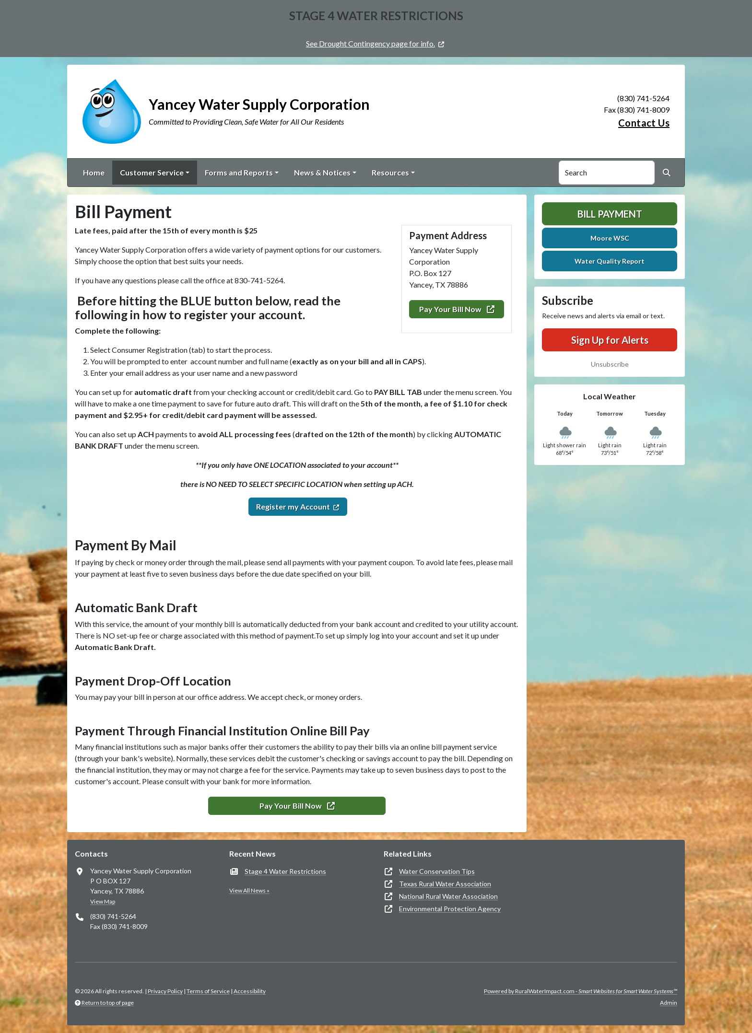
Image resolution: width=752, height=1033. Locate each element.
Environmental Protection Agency (450, 909)
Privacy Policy (165, 991)
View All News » (249, 890)
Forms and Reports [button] (239, 172)
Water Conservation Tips (437, 871)
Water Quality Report (610, 261)
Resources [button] (390, 172)
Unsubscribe (610, 364)
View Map (102, 901)
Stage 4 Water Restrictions (285, 871)
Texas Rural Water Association (445, 884)
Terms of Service (208, 991)
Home (94, 172)
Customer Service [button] (152, 172)
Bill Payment (609, 214)
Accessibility (250, 991)
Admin (668, 1002)
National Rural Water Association (448, 896)
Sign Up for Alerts (609, 340)
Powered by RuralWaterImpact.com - (580, 991)
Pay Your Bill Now (456, 308)
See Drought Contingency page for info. (370, 43)
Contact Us (644, 122)
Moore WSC (609, 238)
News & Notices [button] (322, 172)
